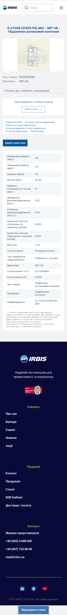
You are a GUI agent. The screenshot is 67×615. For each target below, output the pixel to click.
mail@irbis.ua (15, 557)
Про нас (11, 413)
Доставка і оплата (18, 505)
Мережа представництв (22, 533)
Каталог (11, 473)
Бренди (11, 421)
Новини (11, 437)
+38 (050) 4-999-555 (19, 541)
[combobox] (37, 8)
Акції (9, 445)
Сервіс (10, 429)
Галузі (10, 489)
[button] (61, 7)
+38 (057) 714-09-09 (19, 549)
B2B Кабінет (14, 497)
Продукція (13, 481)
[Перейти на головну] (10, 9)
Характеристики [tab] (15, 142)
